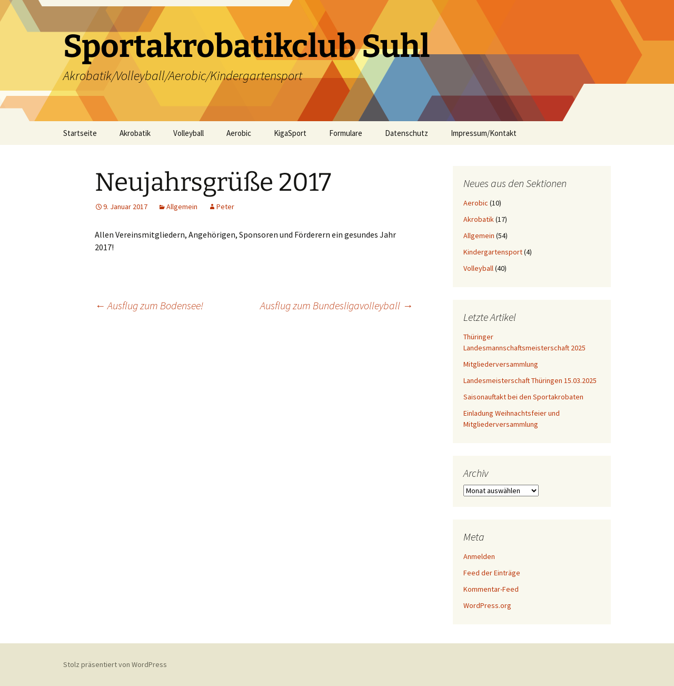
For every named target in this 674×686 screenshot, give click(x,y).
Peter (225, 206)
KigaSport (290, 133)
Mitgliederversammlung (500, 364)
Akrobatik (135, 133)
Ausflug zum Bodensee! (149, 305)
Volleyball (188, 133)
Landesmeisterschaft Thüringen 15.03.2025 (530, 380)
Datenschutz (406, 133)
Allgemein (181, 206)
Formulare (345, 133)
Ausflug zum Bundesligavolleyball (336, 305)
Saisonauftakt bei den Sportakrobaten (523, 396)
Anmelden (479, 556)
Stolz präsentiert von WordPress (115, 664)
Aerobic (238, 133)
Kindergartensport (492, 252)
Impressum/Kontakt (484, 133)
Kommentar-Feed (491, 589)
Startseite (80, 133)
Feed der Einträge (491, 572)
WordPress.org (487, 605)
